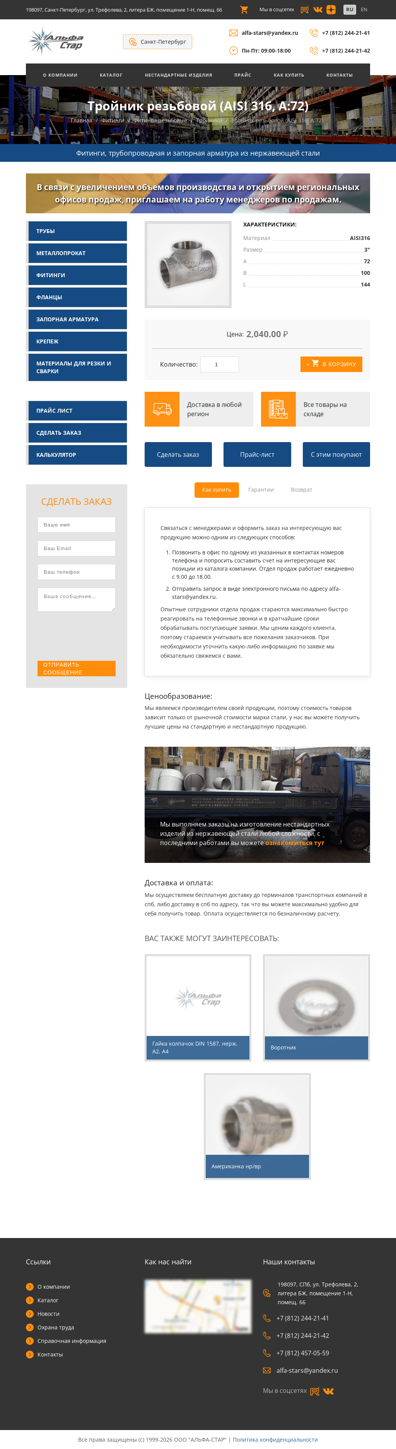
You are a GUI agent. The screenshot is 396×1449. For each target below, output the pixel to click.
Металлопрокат (60, 253)
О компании (54, 1286)
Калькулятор (56, 454)
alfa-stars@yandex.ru (270, 32)
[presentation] (96, 637)
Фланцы (49, 297)
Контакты (339, 75)
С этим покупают (336, 454)
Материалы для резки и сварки (73, 367)
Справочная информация (72, 1340)
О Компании (60, 75)
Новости (49, 1313)
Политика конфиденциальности (275, 1439)
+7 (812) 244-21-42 (346, 50)
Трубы (45, 231)
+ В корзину (331, 364)
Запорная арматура (67, 319)
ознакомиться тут (294, 843)
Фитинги (50, 275)
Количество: (179, 364)
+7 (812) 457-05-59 (296, 1353)
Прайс (242, 75)
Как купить (289, 75)
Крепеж (47, 341)
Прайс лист (54, 410)
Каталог (111, 75)
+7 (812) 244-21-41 (346, 32)
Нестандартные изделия (178, 75)
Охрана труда (56, 1327)
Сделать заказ (58, 432)
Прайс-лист (257, 454)
